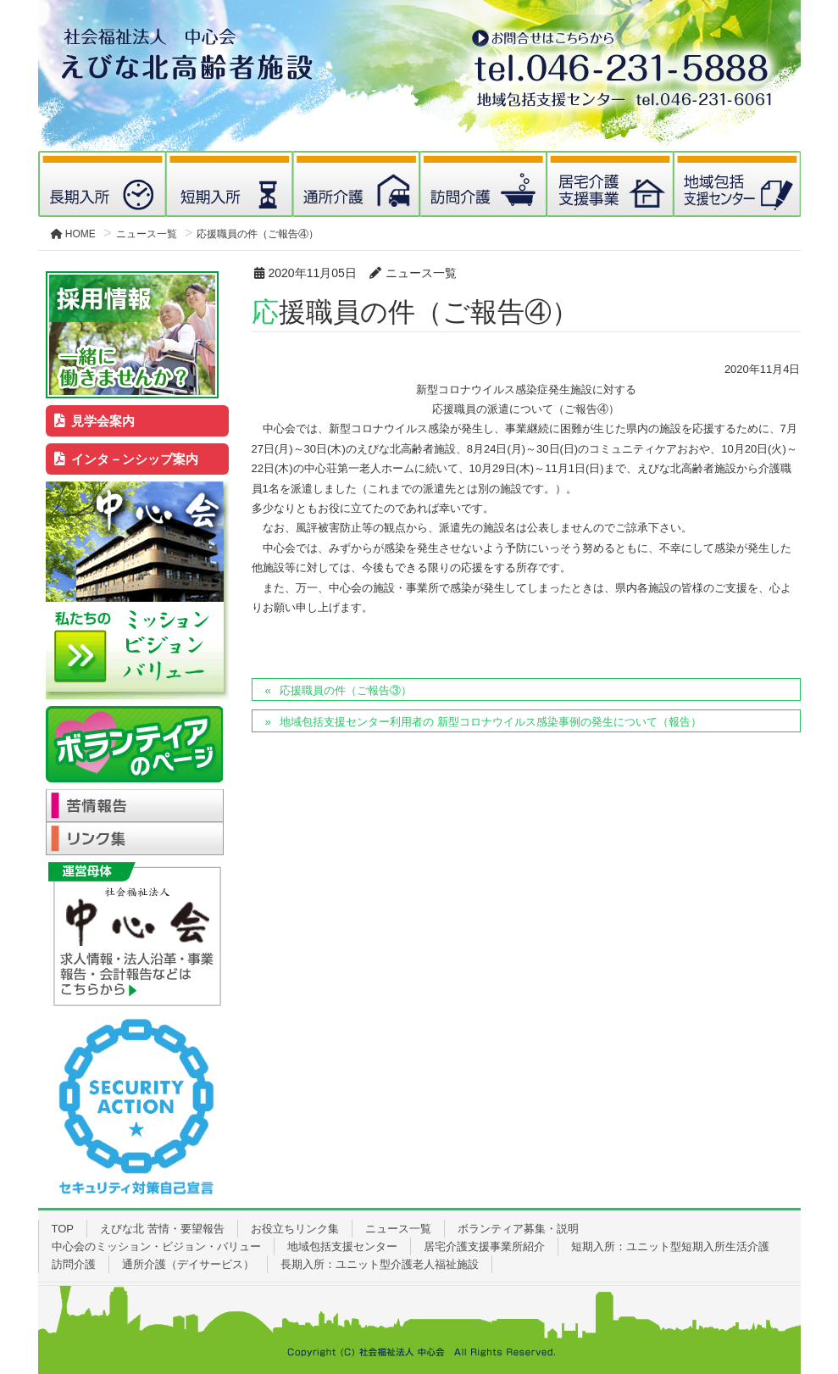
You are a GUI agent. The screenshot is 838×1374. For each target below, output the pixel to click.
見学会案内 (94, 421)
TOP (63, 1228)
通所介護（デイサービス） (188, 1264)
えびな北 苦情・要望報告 (162, 1228)
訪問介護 (74, 1264)
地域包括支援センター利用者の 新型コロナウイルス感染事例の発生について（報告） (491, 721)
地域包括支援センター (342, 1246)
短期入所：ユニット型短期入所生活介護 (670, 1246)
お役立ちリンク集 (295, 1228)
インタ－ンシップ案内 (126, 459)
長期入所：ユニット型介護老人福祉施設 (379, 1264)
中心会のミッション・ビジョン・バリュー (156, 1246)
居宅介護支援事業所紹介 (484, 1246)
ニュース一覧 (398, 1228)
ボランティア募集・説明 (518, 1228)
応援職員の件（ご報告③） (346, 690)
